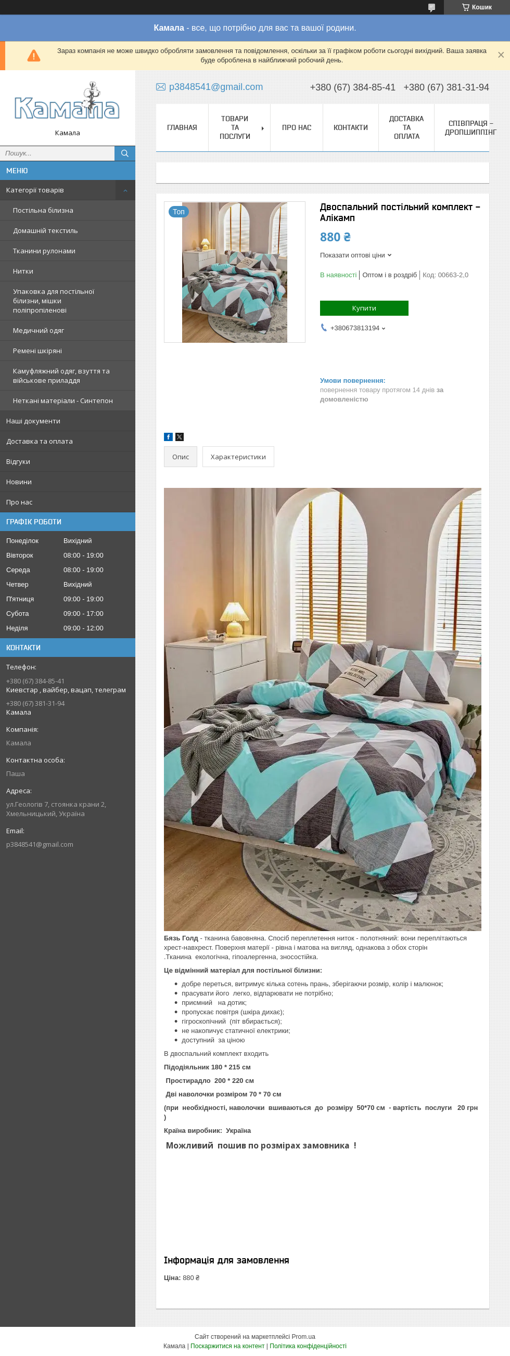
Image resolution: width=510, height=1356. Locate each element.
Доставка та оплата (39, 441)
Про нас (19, 502)
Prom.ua (303, 1336)
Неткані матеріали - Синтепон (63, 400)
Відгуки (18, 461)
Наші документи (33, 420)
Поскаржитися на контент (227, 1346)
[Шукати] (124, 153)
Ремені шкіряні (37, 350)
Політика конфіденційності (308, 1346)
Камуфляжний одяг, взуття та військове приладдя (61, 375)
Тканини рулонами (44, 250)
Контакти (351, 127)
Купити (364, 308)
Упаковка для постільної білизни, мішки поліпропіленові (53, 301)
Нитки (23, 271)
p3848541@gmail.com (39, 844)
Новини (19, 481)
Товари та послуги (235, 127)
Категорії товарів (35, 190)
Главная (182, 127)
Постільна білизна (43, 210)
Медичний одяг (38, 330)
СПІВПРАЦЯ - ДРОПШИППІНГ (470, 127)
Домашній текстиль (45, 230)
